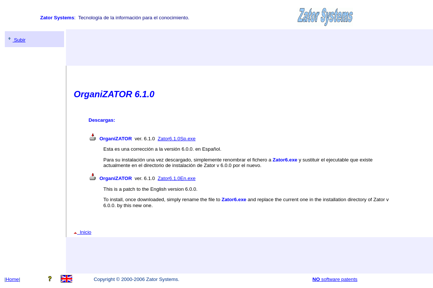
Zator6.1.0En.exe (177, 178)
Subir (16, 40)
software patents (335, 279)
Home (12, 279)
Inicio (82, 232)
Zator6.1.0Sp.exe (177, 138)
